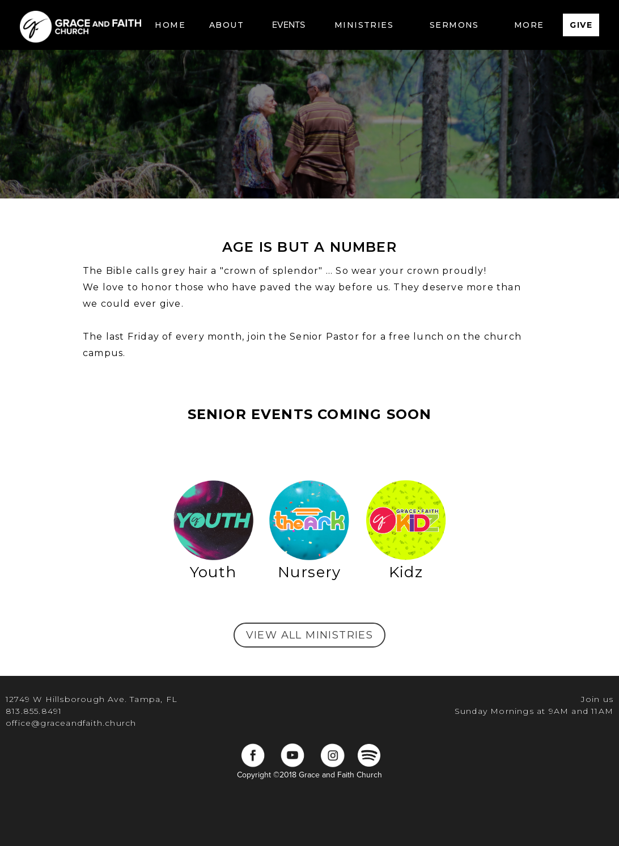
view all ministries (310, 635)
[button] (226, 25)
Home (170, 25)
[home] (80, 25)
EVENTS (288, 25)
